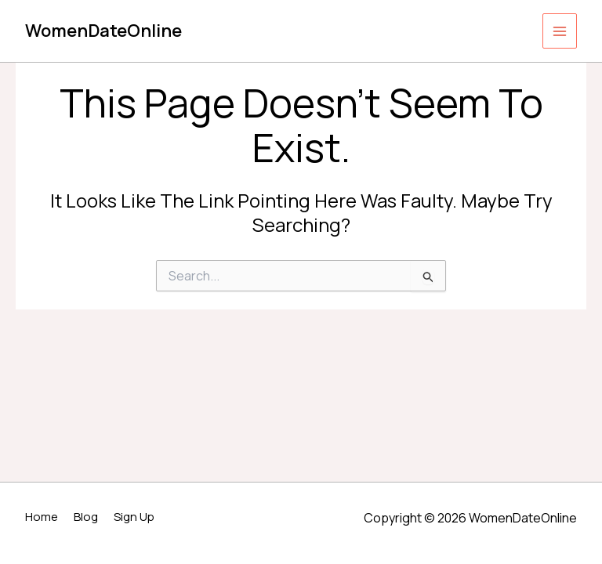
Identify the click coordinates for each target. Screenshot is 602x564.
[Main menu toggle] (560, 31)
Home (41, 516)
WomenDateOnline (103, 30)
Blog (86, 516)
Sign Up (134, 516)
